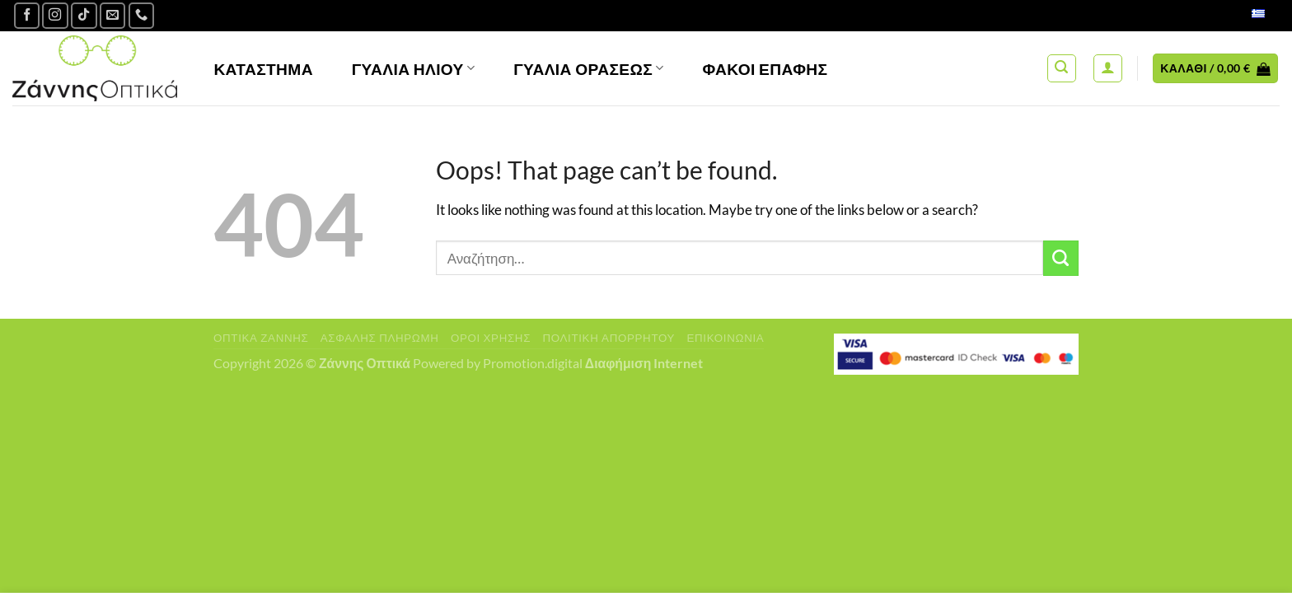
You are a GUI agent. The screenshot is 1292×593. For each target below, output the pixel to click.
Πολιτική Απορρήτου (608, 337)
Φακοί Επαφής (765, 68)
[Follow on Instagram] (55, 15)
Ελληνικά (1240, 15)
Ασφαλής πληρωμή (380, 337)
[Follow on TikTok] (84, 15)
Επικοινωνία (725, 337)
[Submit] (1061, 258)
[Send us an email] (113, 15)
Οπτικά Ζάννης (260, 337)
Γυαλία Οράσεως (588, 68)
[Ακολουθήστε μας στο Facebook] (27, 15)
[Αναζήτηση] (1061, 68)
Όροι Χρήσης (491, 337)
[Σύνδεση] (1107, 68)
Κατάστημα (263, 68)
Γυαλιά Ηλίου (413, 68)
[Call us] (142, 15)
